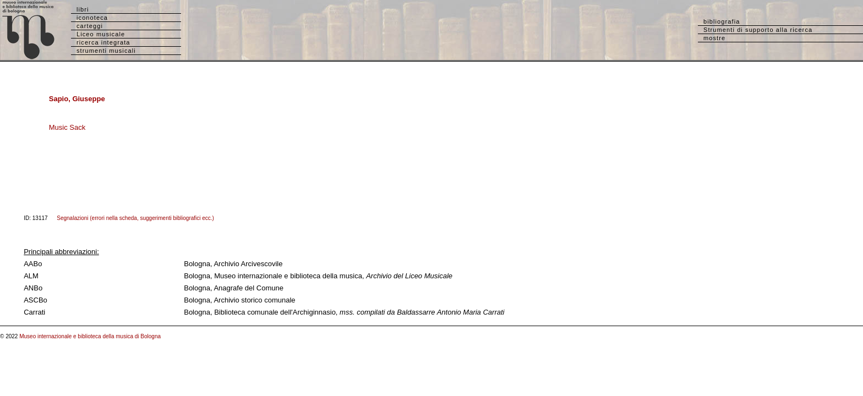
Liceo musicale (101, 34)
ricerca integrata (103, 42)
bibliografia (721, 21)
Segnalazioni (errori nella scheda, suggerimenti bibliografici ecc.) (135, 218)
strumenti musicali (106, 50)
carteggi (90, 26)
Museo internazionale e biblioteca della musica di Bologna (90, 336)
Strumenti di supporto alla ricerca (757, 29)
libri (83, 9)
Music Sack (67, 127)
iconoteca (92, 17)
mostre (714, 38)
